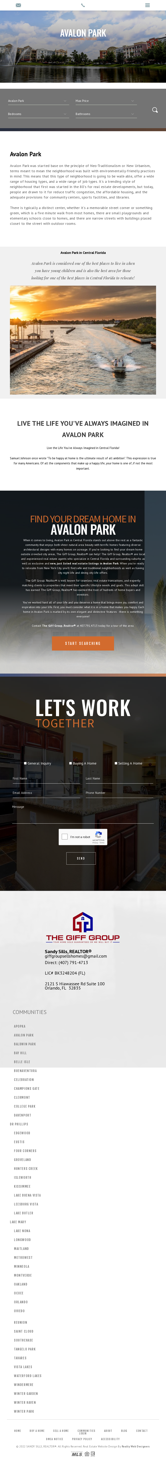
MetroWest (23, 1258)
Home (17, 1430)
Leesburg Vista (26, 1204)
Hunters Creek (26, 1169)
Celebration (24, 1080)
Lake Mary (18, 1222)
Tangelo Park (25, 1349)
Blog (124, 1430)
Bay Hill (20, 1053)
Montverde (23, 1275)
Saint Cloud (24, 1331)
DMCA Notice (54, 1439)
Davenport (22, 1115)
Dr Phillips (19, 1124)
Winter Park (24, 1411)
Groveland (22, 1160)
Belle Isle (22, 1062)
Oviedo (19, 1311)
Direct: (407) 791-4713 (66, 962)
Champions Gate (27, 1089)
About (108, 1430)
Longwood (22, 1240)
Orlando (21, 1302)
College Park (25, 1106)
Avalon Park (24, 1035)
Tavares (20, 1358)
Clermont (22, 1097)
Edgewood (22, 1133)
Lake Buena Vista (27, 1195)
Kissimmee (22, 1186)
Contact (142, 1430)
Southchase (23, 1340)
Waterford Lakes (28, 1376)
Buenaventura (25, 1071)
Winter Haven (25, 1403)
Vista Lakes (23, 1367)
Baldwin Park (25, 1044)
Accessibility (110, 1439)
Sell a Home (61, 1430)
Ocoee (19, 1293)
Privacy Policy (82, 1439)
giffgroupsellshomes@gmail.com (76, 956)
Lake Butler (23, 1213)
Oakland (20, 1284)
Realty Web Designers (136, 1446)
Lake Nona (22, 1231)
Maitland (21, 1249)
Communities (86, 1430)
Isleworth (22, 1178)
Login (83, 1433)
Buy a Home (37, 1430)
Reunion (20, 1322)
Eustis (19, 1142)
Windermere (24, 1385)
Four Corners (25, 1151)
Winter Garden (26, 1394)
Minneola (21, 1266)
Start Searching (83, 656)
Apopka (20, 1026)
